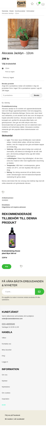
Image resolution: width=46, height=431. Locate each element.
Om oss (4, 375)
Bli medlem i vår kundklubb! (14, 419)
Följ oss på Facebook (11, 415)
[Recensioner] (32, 4)
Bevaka (36, 95)
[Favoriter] (37, 4)
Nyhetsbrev (6, 387)
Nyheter (4, 381)
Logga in (5, 362)
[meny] (3, 4)
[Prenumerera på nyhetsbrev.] (39, 291)
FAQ (3, 356)
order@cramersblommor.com (12, 319)
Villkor (4, 338)
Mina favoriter (7, 350)
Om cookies (6, 393)
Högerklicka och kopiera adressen (14, 207)
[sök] (8, 4)
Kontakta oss (6, 344)
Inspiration (5, 399)
